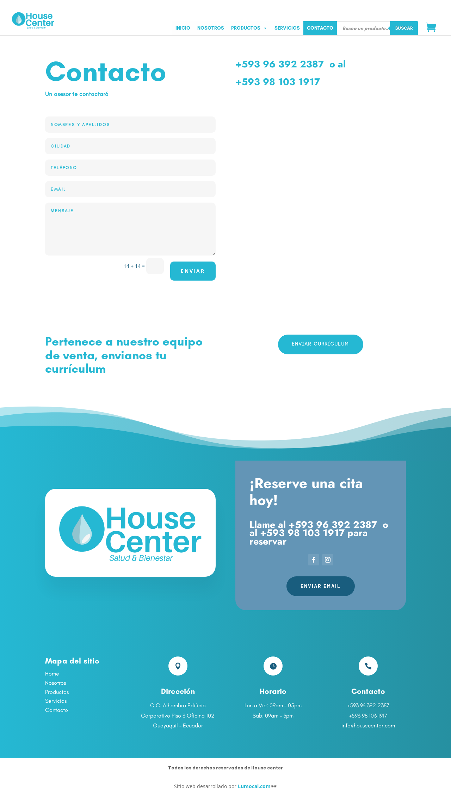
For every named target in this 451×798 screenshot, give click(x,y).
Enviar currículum (320, 344)
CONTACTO (320, 28)
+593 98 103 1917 (277, 82)
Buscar (404, 28)
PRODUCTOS (249, 28)
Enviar (193, 271)
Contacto (56, 710)
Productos (57, 692)
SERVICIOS (287, 28)
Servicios (56, 700)
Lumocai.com (254, 786)
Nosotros (55, 682)
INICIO (182, 28)
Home (52, 673)
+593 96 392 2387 (279, 64)
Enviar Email (321, 586)
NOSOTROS (210, 28)
